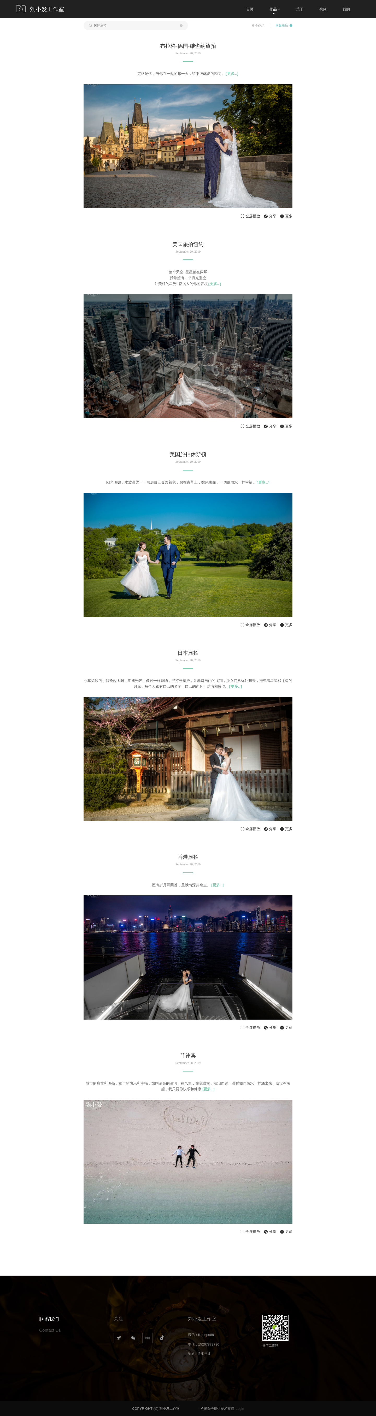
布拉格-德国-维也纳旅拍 (188, 46)
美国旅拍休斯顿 (188, 454)
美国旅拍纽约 (188, 244)
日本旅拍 (188, 653)
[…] (232, 74)
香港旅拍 (188, 857)
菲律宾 (188, 1055)
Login (240, 1408)
